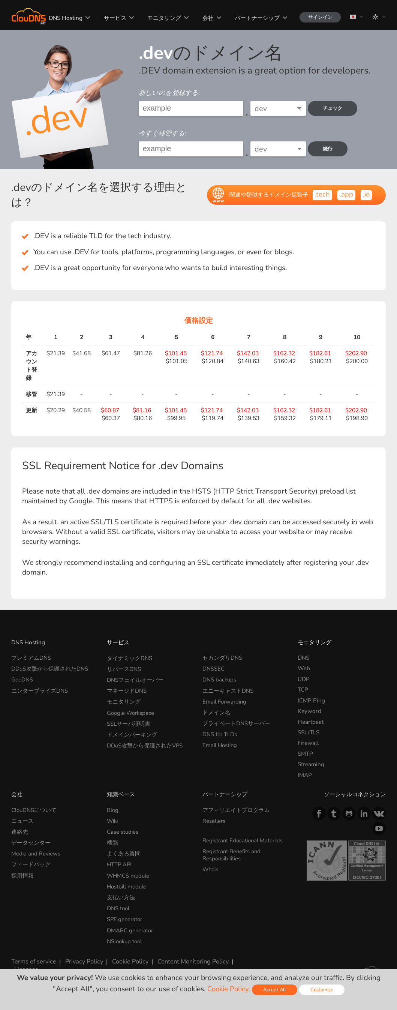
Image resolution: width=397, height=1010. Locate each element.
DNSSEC (213, 668)
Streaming (311, 764)
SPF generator (125, 916)
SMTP (305, 754)
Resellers (214, 820)
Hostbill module (128, 884)
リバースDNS (124, 668)
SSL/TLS (308, 732)
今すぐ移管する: (162, 133)
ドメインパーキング (132, 732)
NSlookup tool (126, 938)
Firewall (308, 743)
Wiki (113, 820)
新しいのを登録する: (169, 93)
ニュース (22, 820)
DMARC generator (130, 927)
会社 (204, 18)
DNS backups (219, 679)
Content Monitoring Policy (186, 957)
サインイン (317, 17)
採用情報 (22, 874)
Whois (211, 868)
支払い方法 (121, 895)
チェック (334, 108)
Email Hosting (220, 743)
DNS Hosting (62, 18)
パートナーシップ (253, 18)
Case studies (123, 831)
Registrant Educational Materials (244, 839)
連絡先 (19, 831)
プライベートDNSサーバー (236, 722)
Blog (113, 810)
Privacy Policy (80, 957)
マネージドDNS (127, 689)
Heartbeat (311, 722)
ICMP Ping (311, 700)
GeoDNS (22, 679)
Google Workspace (132, 711)
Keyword (309, 711)
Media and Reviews (36, 852)
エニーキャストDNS (227, 689)
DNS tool (118, 905)
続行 (329, 148)
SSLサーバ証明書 (128, 722)
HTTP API (120, 863)
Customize (323, 989)
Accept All (275, 989)
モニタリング (161, 18)
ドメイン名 (216, 711)
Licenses (22, 964)
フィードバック (31, 863)
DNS (303, 658)
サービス (111, 18)
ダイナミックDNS (129, 658)
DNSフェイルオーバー (135, 679)
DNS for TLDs (220, 732)
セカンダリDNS (222, 658)
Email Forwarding (225, 700)
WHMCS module (129, 874)
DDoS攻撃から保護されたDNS (49, 668)
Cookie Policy (125, 957)
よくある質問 (124, 852)
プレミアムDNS (31, 658)
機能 (112, 842)
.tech (322, 194)
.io (366, 194)
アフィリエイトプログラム (236, 810)
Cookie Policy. (228, 989)
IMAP (305, 775)
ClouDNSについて (34, 810)
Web (304, 668)
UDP (304, 679)
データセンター (31, 842)
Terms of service (32, 957)
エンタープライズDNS (39, 689)
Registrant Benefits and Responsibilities (232, 853)
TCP (303, 689)
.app (346, 194)
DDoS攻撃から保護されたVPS (145, 743)
